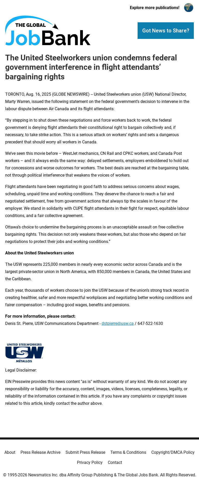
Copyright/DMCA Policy (173, 452)
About (9, 452)
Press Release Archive (40, 452)
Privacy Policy (90, 462)
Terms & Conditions (128, 452)
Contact (115, 462)
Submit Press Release (85, 452)
